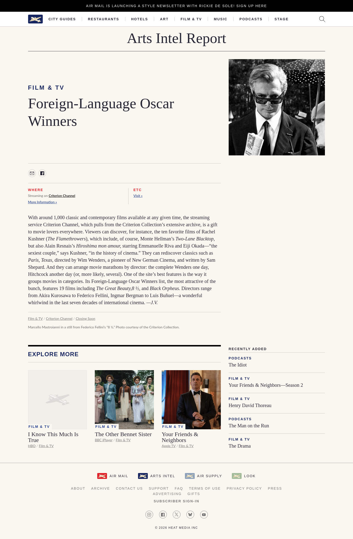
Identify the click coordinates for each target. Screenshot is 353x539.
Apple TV (168, 446)
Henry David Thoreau (250, 405)
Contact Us (129, 488)
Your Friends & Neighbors (180, 437)
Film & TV (191, 19)
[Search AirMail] (322, 19)
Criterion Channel (62, 196)
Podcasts (251, 19)
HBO (32, 446)
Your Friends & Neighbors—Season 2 (266, 385)
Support (159, 488)
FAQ (179, 488)
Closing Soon (85, 318)
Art (164, 19)
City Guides (62, 19)
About (78, 488)
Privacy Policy (244, 488)
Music (220, 19)
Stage (282, 19)
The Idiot (238, 364)
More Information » (42, 202)
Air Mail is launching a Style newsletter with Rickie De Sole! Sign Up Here (176, 6)
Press (275, 488)
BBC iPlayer (103, 440)
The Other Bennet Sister (123, 434)
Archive (100, 488)
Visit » (137, 196)
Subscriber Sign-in (176, 501)
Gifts (194, 494)
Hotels (139, 19)
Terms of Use (205, 488)
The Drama (240, 446)
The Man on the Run (249, 425)
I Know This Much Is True (53, 437)
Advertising (167, 494)
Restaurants (103, 19)
